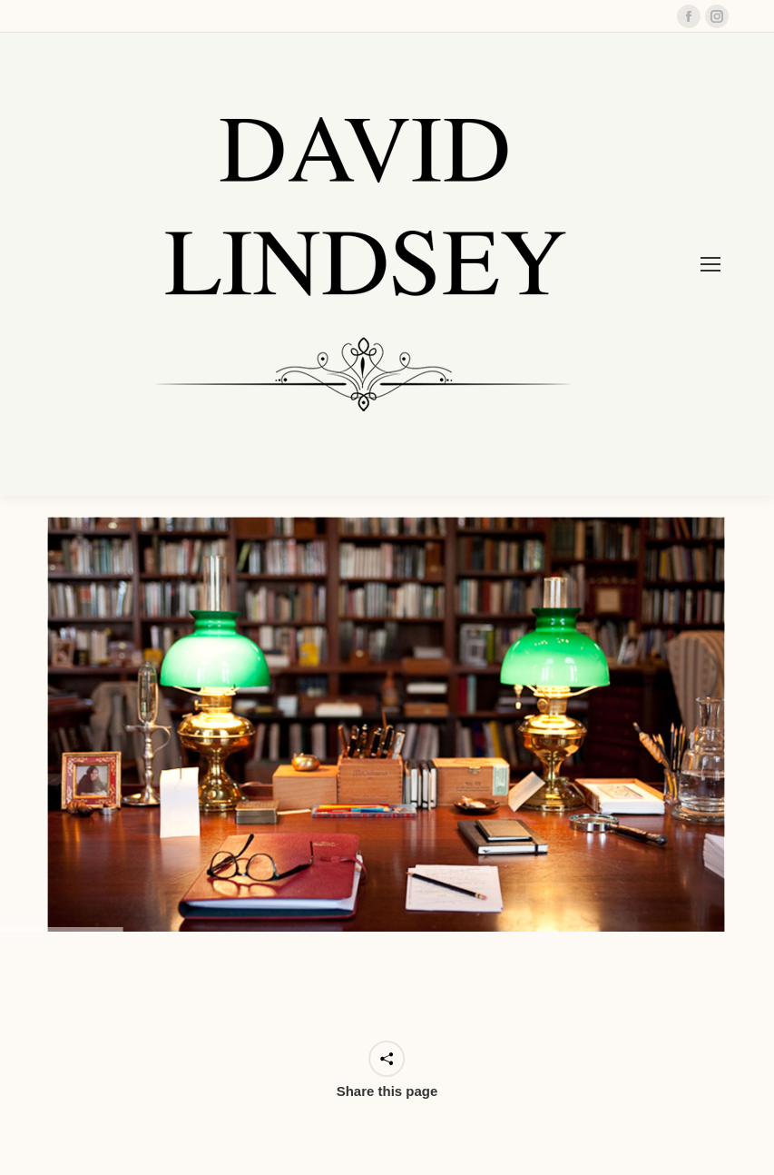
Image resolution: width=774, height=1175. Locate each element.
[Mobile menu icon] (710, 264)
